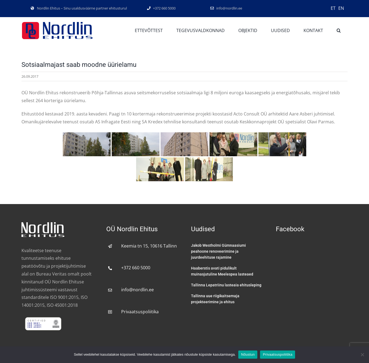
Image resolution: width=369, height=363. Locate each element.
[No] (362, 354)
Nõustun (248, 354)
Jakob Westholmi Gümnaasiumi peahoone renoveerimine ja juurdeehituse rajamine (218, 251)
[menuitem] (333, 8)
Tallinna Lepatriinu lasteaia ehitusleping (226, 285)
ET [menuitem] (333, 8)
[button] (339, 30)
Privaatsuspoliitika (140, 312)
